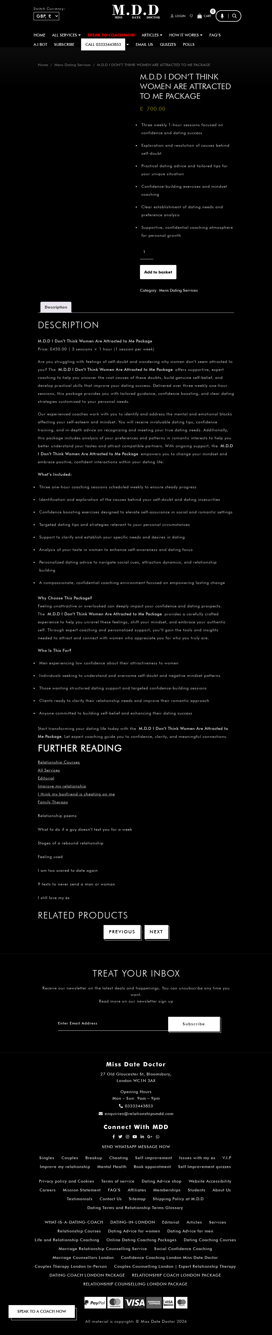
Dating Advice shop (162, 1181)
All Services (49, 770)
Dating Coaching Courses (210, 1240)
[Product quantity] (146, 251)
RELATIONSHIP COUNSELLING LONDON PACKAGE (135, 1284)
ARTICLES (152, 35)
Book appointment (152, 1167)
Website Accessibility (210, 1181)
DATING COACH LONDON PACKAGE (87, 1275)
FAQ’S (215, 35)
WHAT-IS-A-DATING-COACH (74, 1222)
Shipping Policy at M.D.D (178, 1199)
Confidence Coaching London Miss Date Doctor (169, 1258)
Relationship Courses (79, 1231)
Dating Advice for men (190, 1231)
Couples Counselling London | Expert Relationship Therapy (175, 1266)
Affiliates (137, 1190)
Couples (69, 1158)
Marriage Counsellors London (83, 1258)
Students (196, 1190)
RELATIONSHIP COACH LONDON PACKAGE (176, 1275)
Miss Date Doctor (158, 1321)
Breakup (93, 1158)
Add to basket (158, 272)
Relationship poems (57, 815)
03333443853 (136, 1106)
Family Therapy (53, 802)
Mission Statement (82, 1190)
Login (175, 16)
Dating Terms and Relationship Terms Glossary (135, 1208)
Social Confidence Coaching (183, 1249)
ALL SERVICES (66, 35)
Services (217, 1222)
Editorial (46, 778)
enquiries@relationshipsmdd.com (136, 1114)
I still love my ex (54, 897)
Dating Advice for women (134, 1231)
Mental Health (112, 1167)
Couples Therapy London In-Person (71, 1266)
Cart (203, 16)
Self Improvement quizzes (204, 1167)
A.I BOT (40, 44)
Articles (194, 1222)
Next (156, 932)
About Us (222, 1190)
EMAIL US (144, 44)
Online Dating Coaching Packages (141, 1240)
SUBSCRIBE (64, 44)
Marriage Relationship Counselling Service (103, 1249)
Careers (48, 1190)
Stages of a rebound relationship (71, 843)
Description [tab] (56, 307)
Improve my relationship (62, 786)
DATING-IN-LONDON (132, 1222)
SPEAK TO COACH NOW (111, 35)
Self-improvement (153, 1158)
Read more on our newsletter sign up (136, 1001)
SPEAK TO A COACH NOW (41, 1311)
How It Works (186, 35)
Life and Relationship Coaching (67, 1240)
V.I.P (226, 1158)
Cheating (118, 1158)
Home (39, 35)
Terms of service (118, 1181)
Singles (46, 1158)
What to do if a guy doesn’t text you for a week (85, 829)
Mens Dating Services (72, 65)
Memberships (167, 1190)
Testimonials (79, 1199)
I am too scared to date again (68, 870)
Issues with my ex (197, 1158)
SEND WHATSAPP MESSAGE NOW (136, 1147)
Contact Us (111, 1199)
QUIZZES (168, 44)
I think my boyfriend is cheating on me (76, 794)
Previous (122, 932)
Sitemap (137, 1199)
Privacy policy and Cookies (66, 1181)
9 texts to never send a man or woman (76, 884)
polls (189, 44)
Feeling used (50, 856)
